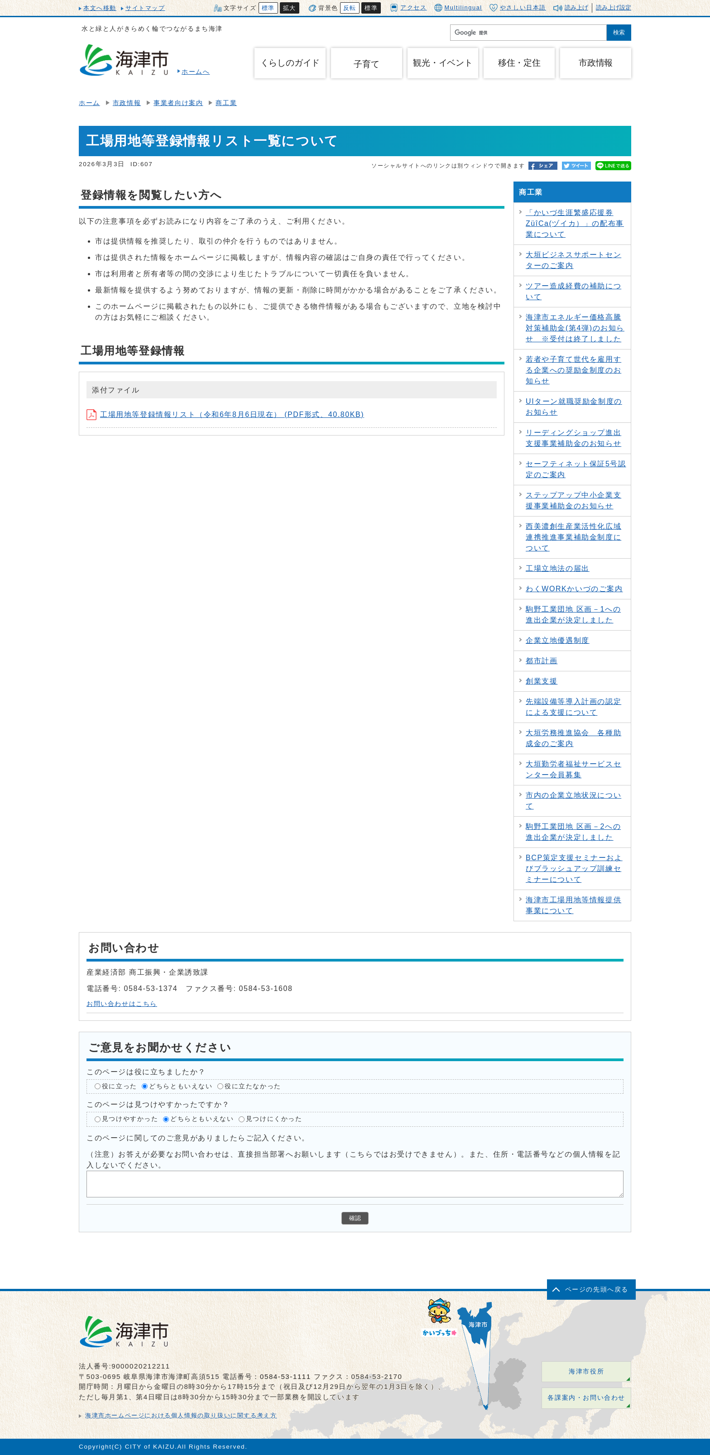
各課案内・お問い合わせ (586, 1397)
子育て (366, 64)
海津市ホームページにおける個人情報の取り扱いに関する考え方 (181, 1415)
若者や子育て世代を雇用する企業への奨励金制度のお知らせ (573, 370)
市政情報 (127, 103)
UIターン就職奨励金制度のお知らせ (574, 406)
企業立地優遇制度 (558, 640)
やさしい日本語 (517, 8)
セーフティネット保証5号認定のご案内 (576, 469)
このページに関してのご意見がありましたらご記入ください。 (198, 1138)
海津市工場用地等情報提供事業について (573, 905)
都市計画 (541, 661)
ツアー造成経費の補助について (573, 291)
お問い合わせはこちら (121, 1003)
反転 (349, 8)
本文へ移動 (99, 8)
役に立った (119, 1086)
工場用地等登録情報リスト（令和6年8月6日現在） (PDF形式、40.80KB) (225, 414)
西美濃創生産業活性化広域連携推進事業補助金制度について (573, 537)
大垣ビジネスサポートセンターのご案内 (573, 260)
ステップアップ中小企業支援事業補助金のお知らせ (573, 500)
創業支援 (541, 681)
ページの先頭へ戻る (596, 1289)
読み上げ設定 (613, 7)
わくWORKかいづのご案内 (574, 589)
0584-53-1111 (285, 1376)
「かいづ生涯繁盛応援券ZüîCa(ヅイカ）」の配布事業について (575, 223)
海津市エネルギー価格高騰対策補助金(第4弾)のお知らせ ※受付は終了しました (575, 328)
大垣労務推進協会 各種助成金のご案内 (573, 738)
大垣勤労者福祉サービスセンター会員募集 (573, 769)
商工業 (226, 103)
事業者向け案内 (178, 103)
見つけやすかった (130, 1118)
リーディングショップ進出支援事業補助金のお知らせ (573, 438)
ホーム (89, 103)
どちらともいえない (180, 1086)
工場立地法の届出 (558, 568)
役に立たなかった (253, 1086)
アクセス (408, 7)
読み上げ (576, 7)
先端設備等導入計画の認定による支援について (573, 707)
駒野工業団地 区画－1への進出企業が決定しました (573, 614)
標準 (268, 8)
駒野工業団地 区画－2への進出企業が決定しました (573, 832)
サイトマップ (145, 8)
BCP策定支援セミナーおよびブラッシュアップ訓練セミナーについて (574, 868)
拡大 (289, 8)
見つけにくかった (274, 1118)
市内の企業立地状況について (573, 800)
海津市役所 (586, 1371)
